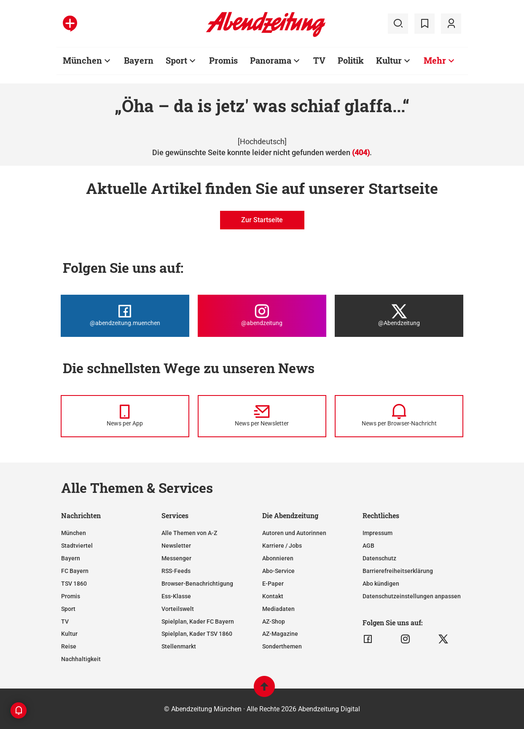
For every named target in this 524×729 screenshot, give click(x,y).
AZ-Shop (273, 621)
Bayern (70, 558)
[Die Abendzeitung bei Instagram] (262, 316)
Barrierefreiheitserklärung (398, 571)
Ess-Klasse (176, 596)
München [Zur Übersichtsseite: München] (82, 60)
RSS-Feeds (176, 571)
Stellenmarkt (178, 646)
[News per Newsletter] (262, 416)
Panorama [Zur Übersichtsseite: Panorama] (270, 60)
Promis (70, 596)
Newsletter (176, 545)
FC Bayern (75, 571)
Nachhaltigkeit (81, 659)
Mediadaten (278, 608)
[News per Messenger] (125, 416)
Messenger (176, 558)
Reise (68, 646)
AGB (368, 545)
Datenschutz (379, 558)
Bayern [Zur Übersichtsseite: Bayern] (138, 60)
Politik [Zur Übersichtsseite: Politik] (351, 60)
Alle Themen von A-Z (189, 533)
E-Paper (273, 583)
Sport (68, 608)
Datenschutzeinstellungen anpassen (412, 596)
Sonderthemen (282, 646)
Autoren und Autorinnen (294, 533)
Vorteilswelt (177, 608)
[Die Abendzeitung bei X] (399, 316)
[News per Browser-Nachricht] (399, 416)
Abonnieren (277, 558)
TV (65, 621)
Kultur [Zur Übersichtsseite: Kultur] (389, 60)
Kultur (69, 633)
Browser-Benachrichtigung (197, 583)
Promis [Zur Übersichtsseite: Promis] (223, 60)
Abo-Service (278, 571)
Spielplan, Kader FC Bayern (197, 621)
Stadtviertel (77, 545)
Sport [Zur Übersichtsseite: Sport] (176, 60)
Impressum (377, 533)
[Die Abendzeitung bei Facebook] (125, 316)
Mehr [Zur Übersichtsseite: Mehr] (435, 60)
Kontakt (272, 596)
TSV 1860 (74, 583)
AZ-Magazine (280, 633)
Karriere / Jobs (282, 545)
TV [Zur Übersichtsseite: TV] (319, 60)
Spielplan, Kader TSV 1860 (196, 633)
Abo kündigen (381, 583)
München (73, 533)
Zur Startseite (262, 220)
